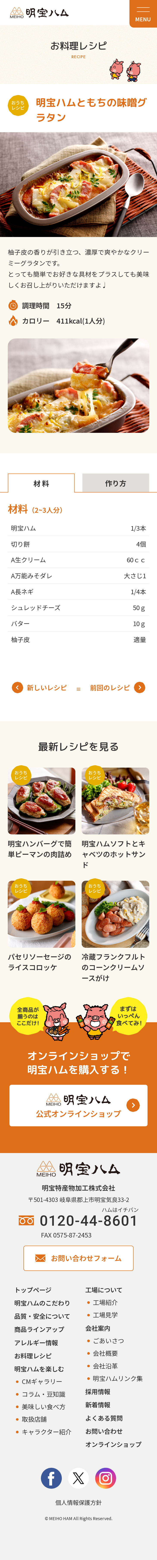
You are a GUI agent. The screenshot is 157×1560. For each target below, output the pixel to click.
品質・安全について (42, 1315)
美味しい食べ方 (43, 1406)
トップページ (32, 1289)
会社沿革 (105, 1365)
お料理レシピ (33, 1355)
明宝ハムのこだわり (42, 1302)
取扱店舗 (34, 1418)
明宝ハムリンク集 (118, 1378)
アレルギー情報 (36, 1342)
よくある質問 (104, 1417)
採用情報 (97, 1391)
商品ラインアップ (39, 1329)
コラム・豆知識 (43, 1393)
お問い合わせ (104, 1430)
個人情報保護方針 (78, 1502)
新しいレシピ (39, 687)
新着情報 (97, 1404)
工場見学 (105, 1314)
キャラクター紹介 (47, 1431)
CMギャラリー (42, 1381)
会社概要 (105, 1352)
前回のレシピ (117, 687)
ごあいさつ (108, 1340)
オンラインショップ (113, 1444)
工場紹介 (105, 1302)
